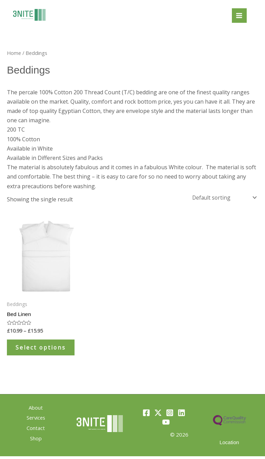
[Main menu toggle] (239, 15)
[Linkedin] (181, 416)
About (36, 412)
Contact (36, 431)
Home (14, 52)
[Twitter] (158, 416)
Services (36, 421)
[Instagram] (170, 416)
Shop (36, 440)
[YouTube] (166, 425)
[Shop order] (223, 197)
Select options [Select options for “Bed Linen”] (43, 349)
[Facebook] (146, 416)
